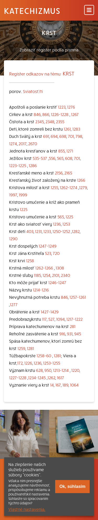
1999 (23, 194)
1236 (57, 223)
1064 (74, 384)
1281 (30, 348)
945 (77, 333)
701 (71, 136)
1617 (60, 377)
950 (47, 370)
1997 (13, 194)
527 (51, 319)
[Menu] (89, 10)
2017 (23, 143)
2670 (32, 143)
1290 (13, 238)
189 (65, 384)
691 (46, 136)
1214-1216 (41, 289)
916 (62, 333)
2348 (49, 121)
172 (20, 362)
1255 (54, 187)
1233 (47, 231)
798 (79, 136)
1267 (75, 114)
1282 (76, 231)
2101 (55, 275)
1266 (81, 180)
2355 (60, 121)
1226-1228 (59, 114)
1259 (21, 348)
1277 (14, 304)
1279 (83, 187)
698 (62, 136)
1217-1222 (74, 319)
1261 (67, 128)
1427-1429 (50, 311)
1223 (62, 106)
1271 (69, 150)
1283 (76, 128)
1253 (66, 223)
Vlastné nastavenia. (26, 509)
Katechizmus (32, 10)
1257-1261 (78, 297)
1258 (30, 260)
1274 (13, 143)
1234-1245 (37, 377)
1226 (28, 362)
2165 (68, 172)
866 (45, 114)
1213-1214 (61, 370)
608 (68, 158)
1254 (46, 275)
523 (48, 253)
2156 (59, 172)
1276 (71, 106)
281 (73, 326)
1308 (60, 267)
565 (60, 158)
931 (70, 333)
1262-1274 (68, 187)
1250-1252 (61, 231)
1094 (60, 319)
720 (56, 253)
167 (58, 384)
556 (52, 158)
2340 (65, 275)
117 (44, 319)
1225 (23, 209)
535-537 (40, 158)
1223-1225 (17, 165)
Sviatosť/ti (33, 91)
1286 (33, 165)
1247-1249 (47, 245)
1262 (51, 377)
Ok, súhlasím (72, 486)
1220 (75, 370)
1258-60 (44, 355)
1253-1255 (51, 362)
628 (39, 370)
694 (54, 136)
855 (61, 150)
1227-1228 (17, 377)
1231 (38, 231)
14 (52, 384)
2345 (39, 121)
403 (29, 231)
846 (37, 114)
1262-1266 (44, 267)
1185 (37, 275)
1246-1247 (57, 282)
